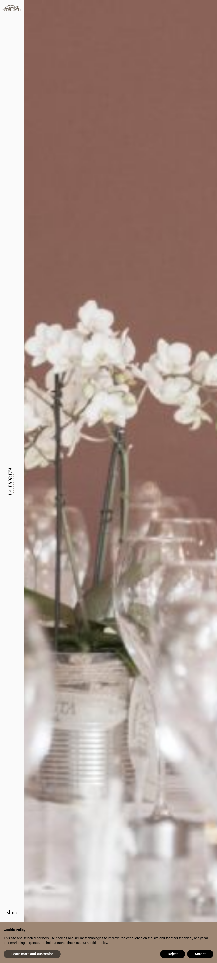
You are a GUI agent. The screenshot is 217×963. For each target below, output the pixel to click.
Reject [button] (173, 954)
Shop (11, 904)
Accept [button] (200, 954)
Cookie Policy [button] (97, 943)
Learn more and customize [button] (32, 954)
